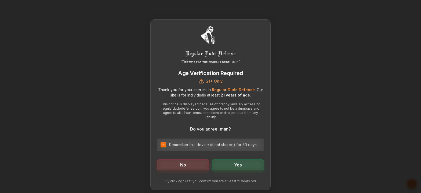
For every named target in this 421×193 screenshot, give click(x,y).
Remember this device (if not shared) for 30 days (213, 144)
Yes (238, 165)
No (183, 165)
